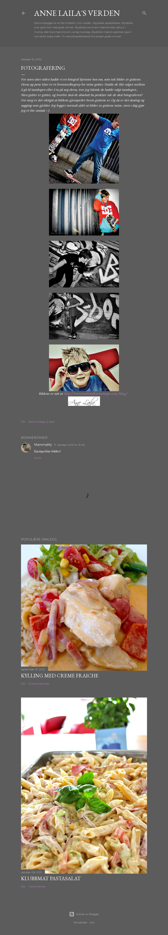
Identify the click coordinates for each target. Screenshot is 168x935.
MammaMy (43, 445)
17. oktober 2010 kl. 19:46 (69, 444)
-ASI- (92, 922)
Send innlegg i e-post (41, 421)
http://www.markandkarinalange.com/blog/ (96, 394)
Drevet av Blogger (84, 914)
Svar (37, 458)
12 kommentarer (38, 683)
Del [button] (23, 421)
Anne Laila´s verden (77, 13)
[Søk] (144, 12)
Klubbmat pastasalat (51, 878)
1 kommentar (37, 886)
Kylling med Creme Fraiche (59, 675)
